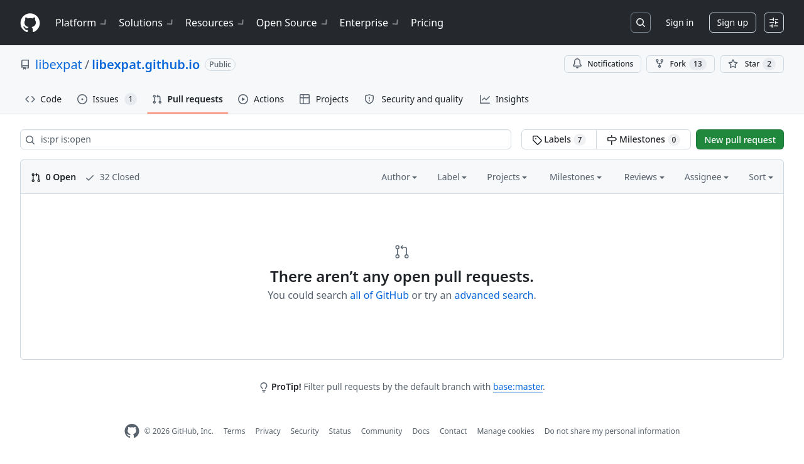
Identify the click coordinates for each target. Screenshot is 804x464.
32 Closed (112, 177)
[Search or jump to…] (640, 22)
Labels (559, 139)
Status (340, 431)
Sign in (679, 22)
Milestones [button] (576, 177)
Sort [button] (761, 177)
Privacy (268, 431)
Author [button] (399, 177)
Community (382, 431)
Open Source (293, 23)
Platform (82, 23)
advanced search (493, 295)
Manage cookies (505, 431)
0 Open (53, 177)
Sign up (732, 22)
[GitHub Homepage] (131, 431)
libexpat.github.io (146, 64)
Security (305, 431)
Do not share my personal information (612, 431)
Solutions (147, 23)
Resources (215, 23)
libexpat (58, 64)
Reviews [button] (644, 177)
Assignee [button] (707, 177)
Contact (453, 431)
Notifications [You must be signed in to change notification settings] (602, 63)
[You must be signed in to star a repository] (752, 64)
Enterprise (370, 23)
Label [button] (452, 177)
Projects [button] (507, 177)
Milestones (643, 139)
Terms (235, 431)
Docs (421, 431)
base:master (518, 386)
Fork (680, 64)
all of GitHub (379, 295)
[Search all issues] (265, 139)
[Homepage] (30, 23)
